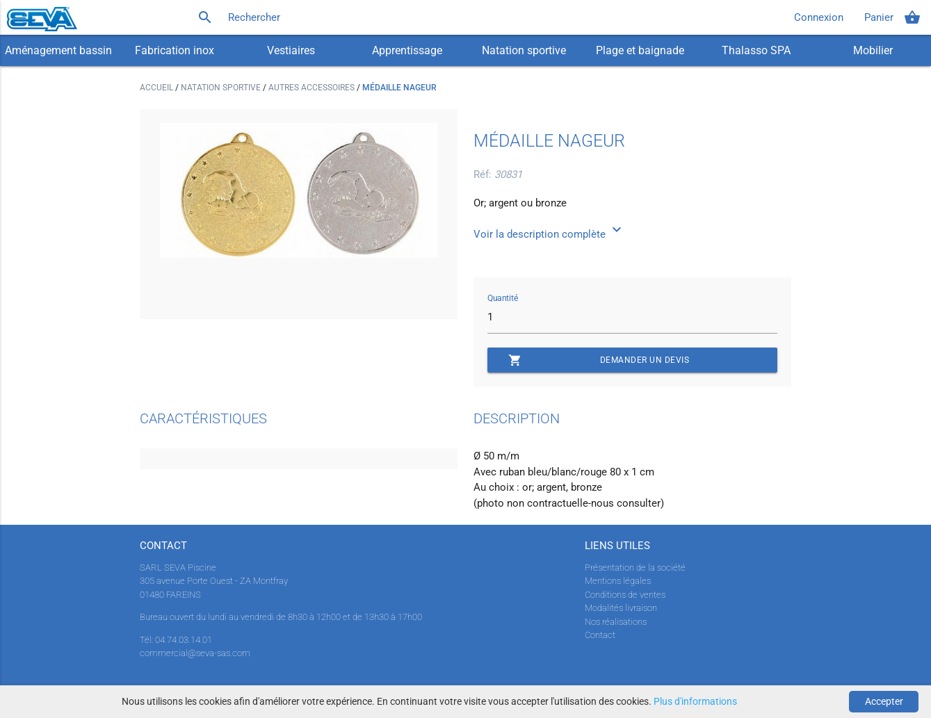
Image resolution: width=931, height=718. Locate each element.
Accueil (157, 87)
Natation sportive (524, 50)
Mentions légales (618, 581)
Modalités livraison (621, 608)
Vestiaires (291, 50)
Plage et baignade (640, 50)
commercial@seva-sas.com (195, 653)
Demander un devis (598, 360)
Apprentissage (407, 50)
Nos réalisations (616, 622)
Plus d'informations (695, 701)
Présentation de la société (635, 567)
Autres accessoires (312, 87)
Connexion (818, 17)
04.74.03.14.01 (183, 640)
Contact (600, 635)
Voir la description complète (549, 234)
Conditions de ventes (625, 594)
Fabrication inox (174, 50)
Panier (892, 17)
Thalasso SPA (756, 50)
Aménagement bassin (58, 50)
